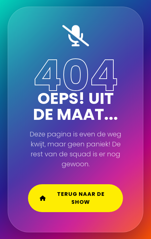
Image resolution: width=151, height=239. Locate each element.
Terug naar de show (72, 198)
